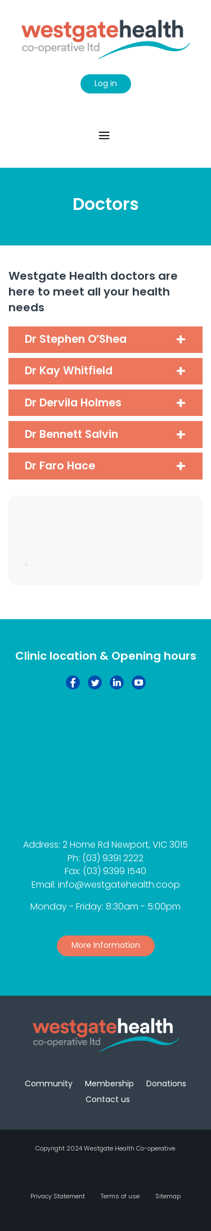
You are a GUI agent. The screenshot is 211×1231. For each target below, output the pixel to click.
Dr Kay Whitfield (69, 370)
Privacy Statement (57, 1196)
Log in (106, 83)
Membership (109, 1083)
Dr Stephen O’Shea (76, 339)
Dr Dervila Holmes (73, 402)
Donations (166, 1083)
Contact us (108, 1099)
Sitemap (168, 1196)
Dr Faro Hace (60, 465)
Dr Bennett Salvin (71, 434)
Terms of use (120, 1196)
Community (49, 1083)
